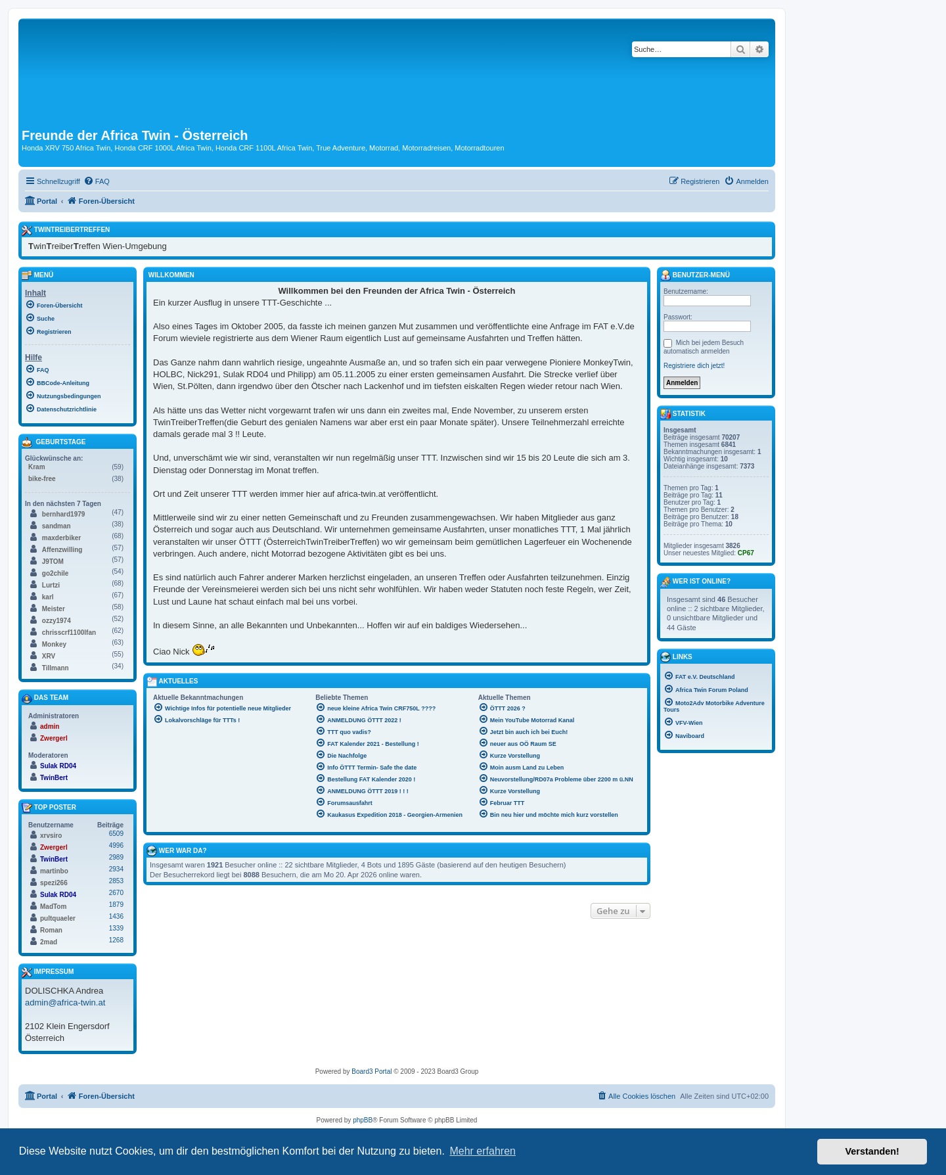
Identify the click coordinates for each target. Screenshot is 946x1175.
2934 (116, 869)
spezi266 (54, 883)
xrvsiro (51, 835)
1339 (116, 928)
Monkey (54, 644)
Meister (53, 608)
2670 (116, 892)
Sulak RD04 (58, 766)
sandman (56, 526)
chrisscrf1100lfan (69, 632)
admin (49, 726)
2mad (48, 942)
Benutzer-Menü (695, 275)
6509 (116, 833)
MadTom (53, 906)
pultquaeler (58, 918)
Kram (36, 467)
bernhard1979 (63, 514)
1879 (116, 904)
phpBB (362, 1120)
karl (48, 597)
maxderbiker (61, 537)
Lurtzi (51, 585)
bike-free (42, 478)
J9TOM (53, 561)
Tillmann (55, 668)
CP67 (746, 553)
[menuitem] (96, 181)
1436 (116, 916)
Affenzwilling (62, 549)
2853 (116, 881)
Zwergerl (54, 738)
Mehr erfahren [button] (482, 1151)
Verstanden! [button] (872, 1151)
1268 (116, 940)
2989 (116, 857)
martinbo (54, 871)
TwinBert (54, 777)
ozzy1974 (56, 620)
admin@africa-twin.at (65, 1002)
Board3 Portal (371, 1071)
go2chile (55, 573)
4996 (116, 845)
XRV (48, 656)
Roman (51, 930)
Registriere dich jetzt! (694, 365)
